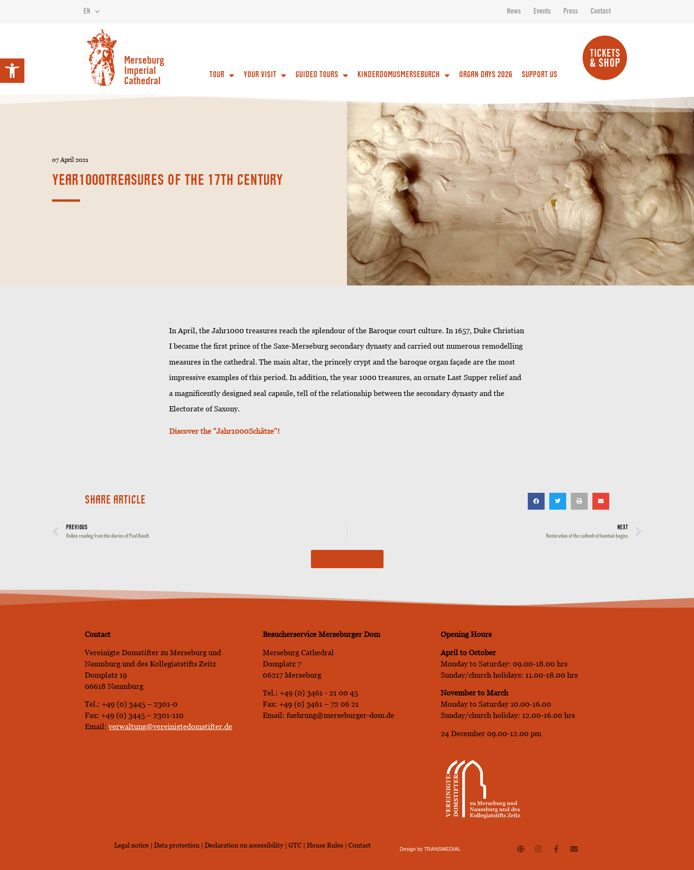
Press (570, 11)
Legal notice (131, 845)
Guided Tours (321, 75)
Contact (601, 11)
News (514, 11)
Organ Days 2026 (485, 75)
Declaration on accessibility (244, 845)
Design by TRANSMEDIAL (430, 849)
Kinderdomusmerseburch (403, 75)
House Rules (325, 845)
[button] (12, 70)
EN (91, 11)
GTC (295, 845)
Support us (539, 75)
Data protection (177, 845)
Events (542, 11)
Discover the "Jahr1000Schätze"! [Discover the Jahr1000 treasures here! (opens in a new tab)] (224, 431)
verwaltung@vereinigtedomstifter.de (170, 726)
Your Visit (265, 75)
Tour (221, 75)
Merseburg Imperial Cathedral (144, 71)
